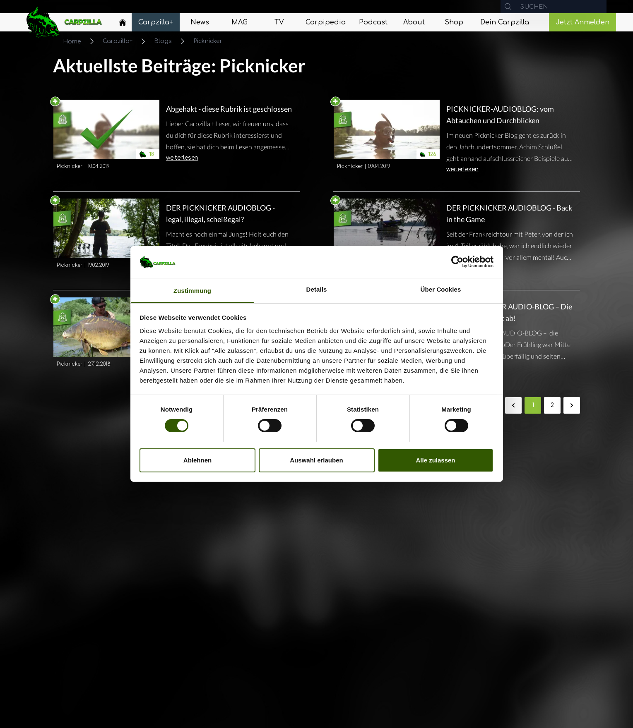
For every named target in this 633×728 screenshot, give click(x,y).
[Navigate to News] (199, 22)
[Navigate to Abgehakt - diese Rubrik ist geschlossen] (106, 136)
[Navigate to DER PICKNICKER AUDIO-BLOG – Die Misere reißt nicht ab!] (509, 329)
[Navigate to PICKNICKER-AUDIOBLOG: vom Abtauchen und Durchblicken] (387, 142)
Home (72, 41)
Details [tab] (316, 289)
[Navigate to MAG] (239, 22)
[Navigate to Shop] (454, 22)
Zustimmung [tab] (192, 290)
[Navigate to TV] (279, 22)
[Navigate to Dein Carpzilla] (505, 22)
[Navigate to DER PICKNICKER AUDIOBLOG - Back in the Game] (387, 241)
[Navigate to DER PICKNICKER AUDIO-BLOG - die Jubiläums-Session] (106, 339)
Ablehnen (197, 460)
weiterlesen (182, 158)
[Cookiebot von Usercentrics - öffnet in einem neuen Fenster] (457, 262)
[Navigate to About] (414, 22)
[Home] (122, 22)
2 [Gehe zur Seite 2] (552, 405)
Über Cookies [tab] (441, 289)
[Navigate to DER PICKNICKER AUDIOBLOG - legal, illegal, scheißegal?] (106, 241)
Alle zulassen (435, 460)
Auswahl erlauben (316, 460)
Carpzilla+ (117, 41)
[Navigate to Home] (122, 24)
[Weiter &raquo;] (571, 405)
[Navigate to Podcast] (373, 22)
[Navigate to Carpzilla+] (156, 22)
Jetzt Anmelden (582, 22)
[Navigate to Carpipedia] (325, 22)
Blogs (163, 41)
